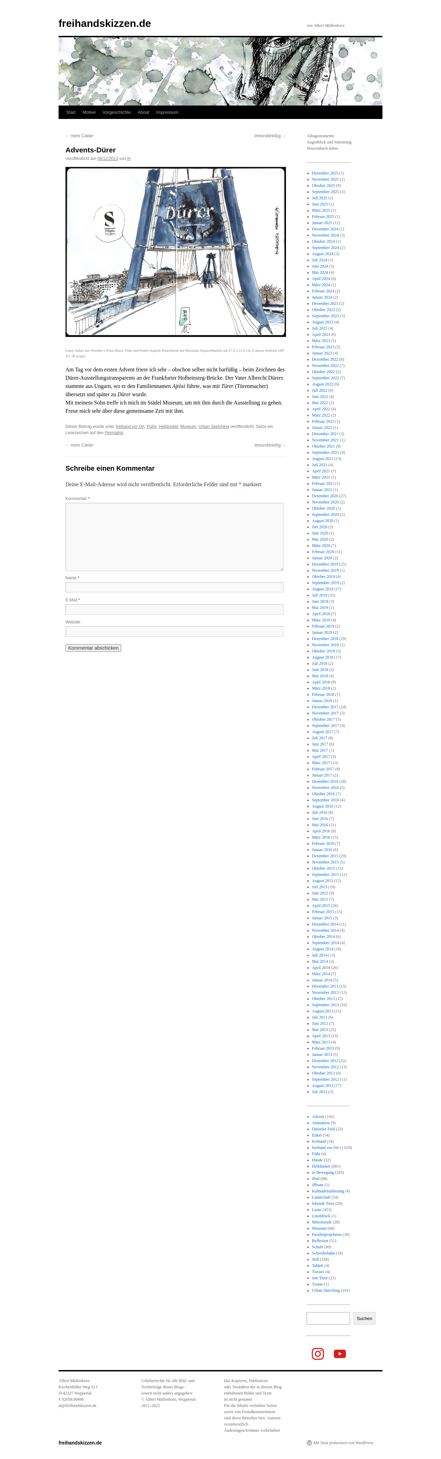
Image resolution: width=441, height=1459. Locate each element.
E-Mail (72, 600)
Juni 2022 (320, 396)
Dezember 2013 (325, 986)
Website (72, 622)
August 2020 (323, 520)
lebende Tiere (323, 1203)
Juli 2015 (319, 887)
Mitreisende (322, 1222)
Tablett (318, 1265)
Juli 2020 (319, 526)
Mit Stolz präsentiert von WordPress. (344, 1442)
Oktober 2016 (323, 793)
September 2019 (325, 582)
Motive (88, 112)
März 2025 (321, 210)
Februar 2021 (323, 483)
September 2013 (325, 1004)
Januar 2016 (322, 849)
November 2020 (325, 502)
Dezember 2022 (325, 359)
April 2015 (321, 905)
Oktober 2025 (323, 185)
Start (70, 112)
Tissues (318, 1271)
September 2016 (325, 800)
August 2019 (323, 589)
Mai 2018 (320, 675)
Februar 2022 (323, 421)
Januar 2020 (322, 558)
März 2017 (321, 762)
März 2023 (321, 340)
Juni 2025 (320, 204)
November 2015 (325, 862)
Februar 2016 (323, 843)
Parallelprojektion (327, 1234)
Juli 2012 (319, 1091)
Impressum (167, 112)
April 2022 (321, 409)
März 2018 (321, 688)
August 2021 (323, 458)
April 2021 (321, 471)
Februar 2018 (323, 694)
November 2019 (325, 570)
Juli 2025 (319, 198)
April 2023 (321, 334)
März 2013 (321, 1042)
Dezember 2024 (325, 229)
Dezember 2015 (325, 855)
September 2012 (325, 1079)
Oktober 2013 (323, 998)
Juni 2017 (320, 744)
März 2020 (321, 545)
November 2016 (325, 787)
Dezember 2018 (325, 638)
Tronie (317, 1284)
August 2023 (323, 322)
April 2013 (321, 1035)
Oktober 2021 (323, 446)
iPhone (318, 1184)
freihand (319, 1141)
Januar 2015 (322, 918)
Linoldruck (321, 1215)
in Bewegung (323, 1172)
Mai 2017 (320, 750)
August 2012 (323, 1085)
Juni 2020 (320, 533)
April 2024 (321, 278)
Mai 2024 (320, 272)
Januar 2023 (322, 353)
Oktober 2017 (323, 719)
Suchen (364, 1318)
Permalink (114, 432)
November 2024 (325, 235)
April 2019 (321, 613)
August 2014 (323, 949)
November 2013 (325, 992)
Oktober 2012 (323, 1073)
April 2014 (321, 967)
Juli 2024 (319, 260)
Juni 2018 (320, 669)
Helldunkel (168, 426)
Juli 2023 (319, 328)
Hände (317, 1160)
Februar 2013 (323, 1048)
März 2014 (321, 973)
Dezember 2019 (325, 564)
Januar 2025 (322, 222)
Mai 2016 (320, 824)
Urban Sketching (213, 426)
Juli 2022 (319, 390)
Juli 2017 (319, 738)
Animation (321, 1122)
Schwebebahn (323, 1253)
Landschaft (321, 1197)
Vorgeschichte (117, 112)
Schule (318, 1247)
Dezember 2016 (325, 781)
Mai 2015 (320, 899)
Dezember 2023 (325, 303)
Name (72, 578)
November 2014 (325, 930)
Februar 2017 (323, 769)
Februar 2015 (323, 911)
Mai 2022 (320, 402)
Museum (188, 426)
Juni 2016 (320, 818)
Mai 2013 (320, 1029)
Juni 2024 (320, 266)
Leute (316, 1209)
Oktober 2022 (323, 371)
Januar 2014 (322, 980)
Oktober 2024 (323, 241)
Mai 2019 (320, 607)
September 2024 (325, 247)
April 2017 (321, 756)
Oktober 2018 (323, 651)
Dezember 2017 (325, 706)
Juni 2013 (320, 1023)
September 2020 (325, 514)
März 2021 (321, 477)
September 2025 (325, 191)
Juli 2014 (319, 955)
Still (315, 1259)
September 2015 (325, 874)
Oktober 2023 (323, 309)
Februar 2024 (323, 291)
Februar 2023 (323, 346)
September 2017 (325, 725)
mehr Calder (79, 135)
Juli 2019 (319, 595)
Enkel (317, 1135)
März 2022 (321, 415)
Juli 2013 (319, 1017)
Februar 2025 (323, 216)
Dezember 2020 (325, 495)
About (143, 112)
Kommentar (77, 498)
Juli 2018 (319, 663)
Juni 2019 (320, 601)
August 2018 (323, 657)
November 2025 (325, 179)
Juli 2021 (319, 464)
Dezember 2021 (325, 433)
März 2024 (321, 284)
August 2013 (323, 1011)
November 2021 (325, 440)
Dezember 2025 (325, 173)
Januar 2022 (322, 427)
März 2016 (321, 837)
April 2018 (321, 682)
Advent (318, 1116)
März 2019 (321, 620)
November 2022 (325, 365)
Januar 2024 (322, 297)
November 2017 (325, 713)
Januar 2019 (322, 632)
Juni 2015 (320, 893)
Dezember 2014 (325, 924)
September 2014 (325, 942)
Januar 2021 (322, 489)
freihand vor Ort (130, 426)
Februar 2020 (323, 551)
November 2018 (325, 644)
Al (129, 158)
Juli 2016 (319, 812)
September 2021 (325, 452)
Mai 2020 (320, 539)
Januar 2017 (322, 775)
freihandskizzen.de (105, 23)
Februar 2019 (323, 626)
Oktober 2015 (323, 868)
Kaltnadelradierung (328, 1191)
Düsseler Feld (323, 1129)
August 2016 (323, 806)
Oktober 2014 (323, 936)
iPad (315, 1178)
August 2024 (323, 253)
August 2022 (323, 384)
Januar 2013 (322, 1054)
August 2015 (323, 880)
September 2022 (325, 378)
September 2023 (325, 315)
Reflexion (320, 1240)
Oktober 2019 (323, 576)
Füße (151, 426)
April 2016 (321, 831)
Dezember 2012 (325, 1060)
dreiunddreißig (270, 135)
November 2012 (325, 1067)
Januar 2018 (322, 700)
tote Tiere (320, 1278)
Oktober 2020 (323, 508)
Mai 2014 (320, 961)
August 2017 (323, 731)
